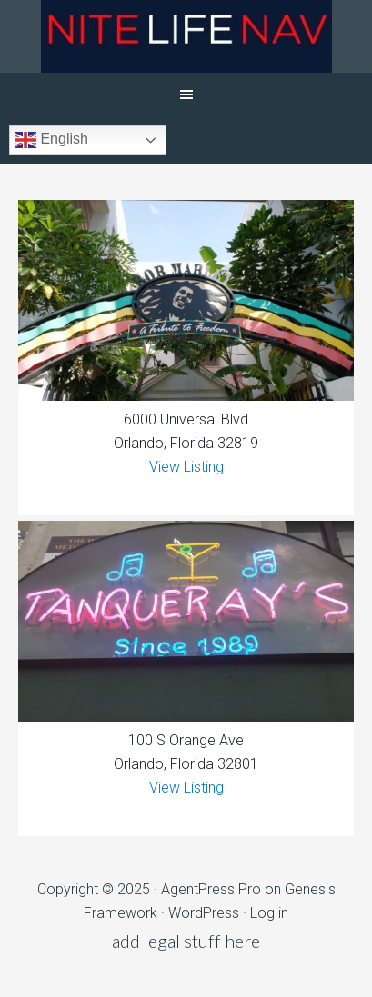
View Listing (186, 466)
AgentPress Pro (211, 889)
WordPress (203, 913)
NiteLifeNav (186, 36)
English (51, 140)
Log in (269, 913)
